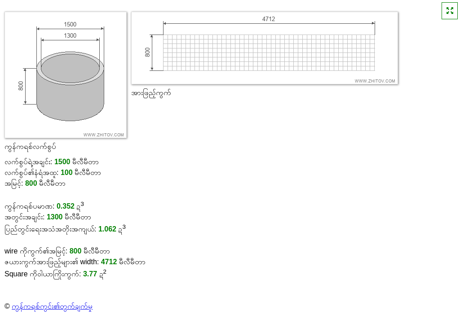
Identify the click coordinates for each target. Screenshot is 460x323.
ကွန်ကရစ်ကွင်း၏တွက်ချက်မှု (52, 306)
